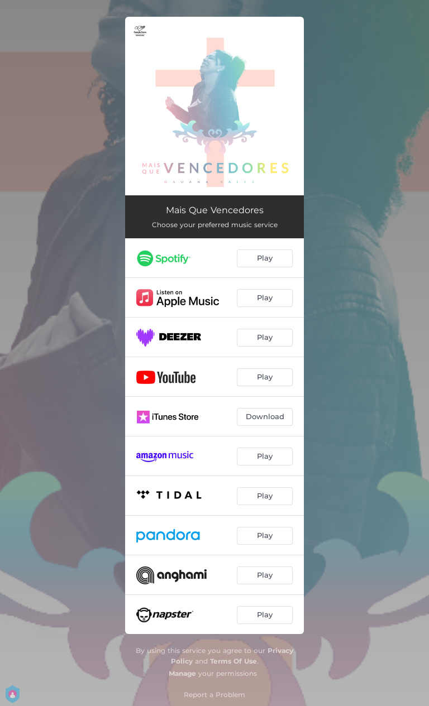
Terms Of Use (233, 661)
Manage (182, 673)
